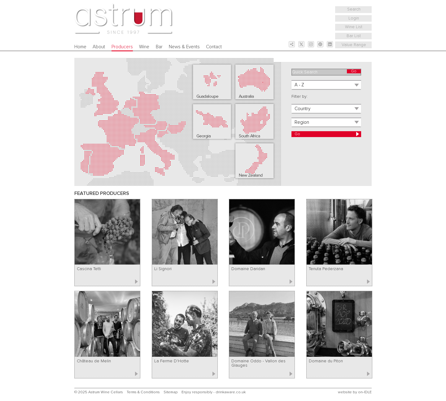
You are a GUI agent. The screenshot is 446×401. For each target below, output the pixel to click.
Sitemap (170, 392)
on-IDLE (365, 392)
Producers (122, 47)
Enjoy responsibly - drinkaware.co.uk (213, 392)
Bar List (354, 36)
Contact (214, 47)
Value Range (354, 45)
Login (353, 18)
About (99, 47)
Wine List (353, 27)
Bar (159, 47)
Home (80, 47)
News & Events (184, 47)
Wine (144, 47)
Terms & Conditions (143, 392)
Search (354, 9)
